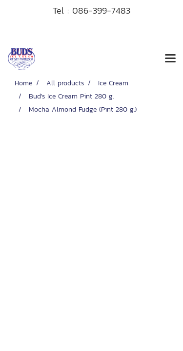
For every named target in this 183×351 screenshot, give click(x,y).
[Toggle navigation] (170, 59)
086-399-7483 (101, 10)
